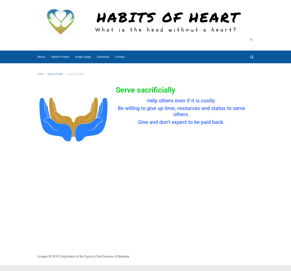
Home (41, 74)
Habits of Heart (55, 74)
